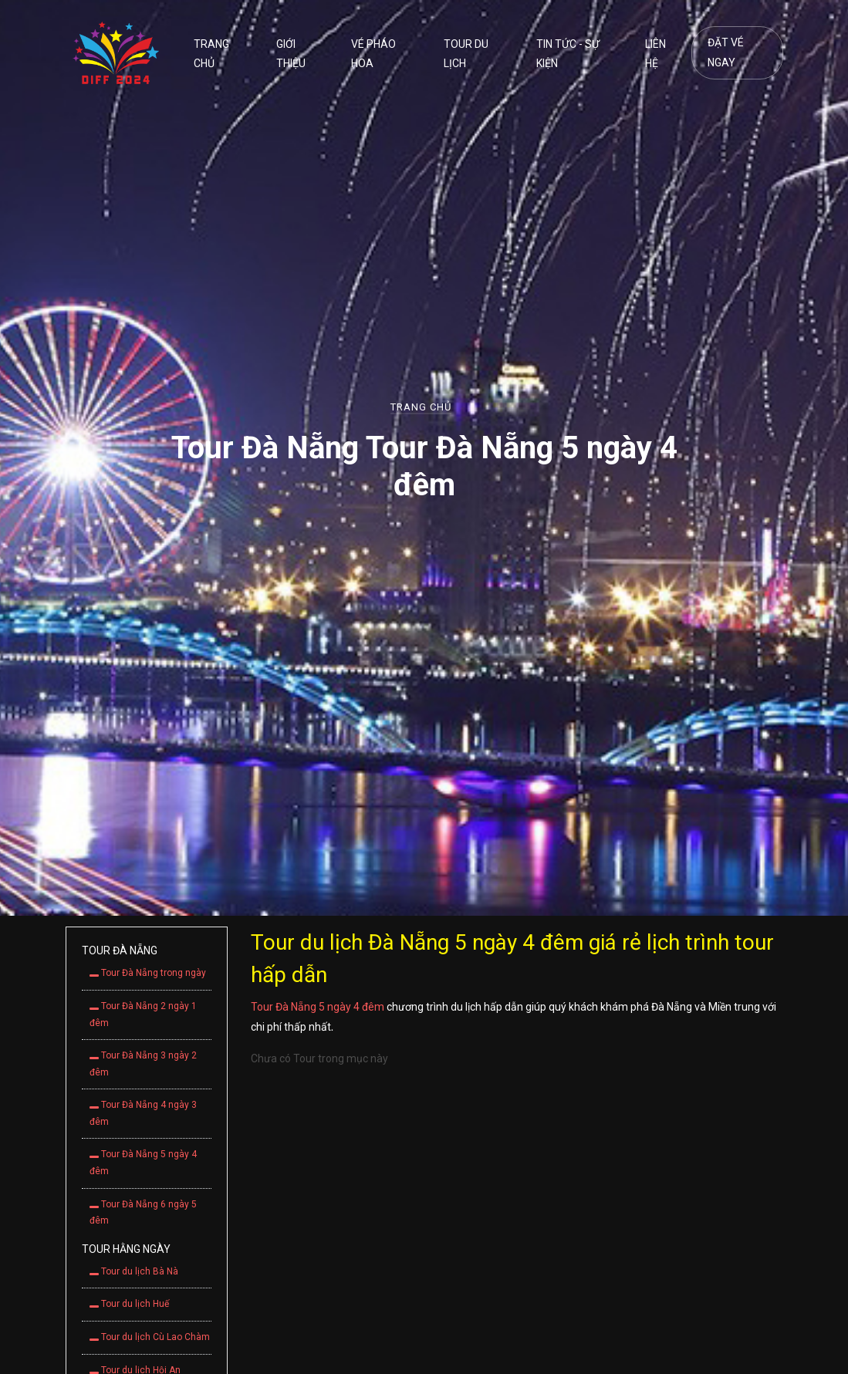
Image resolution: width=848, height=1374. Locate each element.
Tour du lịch (466, 53)
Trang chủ (211, 53)
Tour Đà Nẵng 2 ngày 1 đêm (143, 1014)
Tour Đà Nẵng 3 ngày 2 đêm (143, 1064)
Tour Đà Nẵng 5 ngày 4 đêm (143, 1163)
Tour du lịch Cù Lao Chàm (150, 1337)
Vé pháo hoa (373, 53)
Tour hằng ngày (126, 1249)
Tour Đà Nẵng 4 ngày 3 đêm (143, 1113)
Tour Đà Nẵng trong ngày (148, 972)
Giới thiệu (291, 53)
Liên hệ (655, 53)
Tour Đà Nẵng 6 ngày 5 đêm (143, 1213)
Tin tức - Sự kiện (568, 53)
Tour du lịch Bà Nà (134, 1271)
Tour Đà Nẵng (119, 950)
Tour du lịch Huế (129, 1303)
